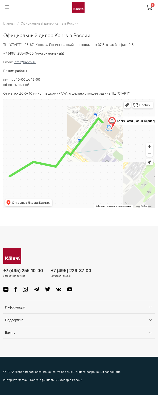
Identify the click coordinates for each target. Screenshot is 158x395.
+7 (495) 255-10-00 (23, 270)
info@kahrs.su (25, 62)
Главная (9, 23)
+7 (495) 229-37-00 (71, 270)
